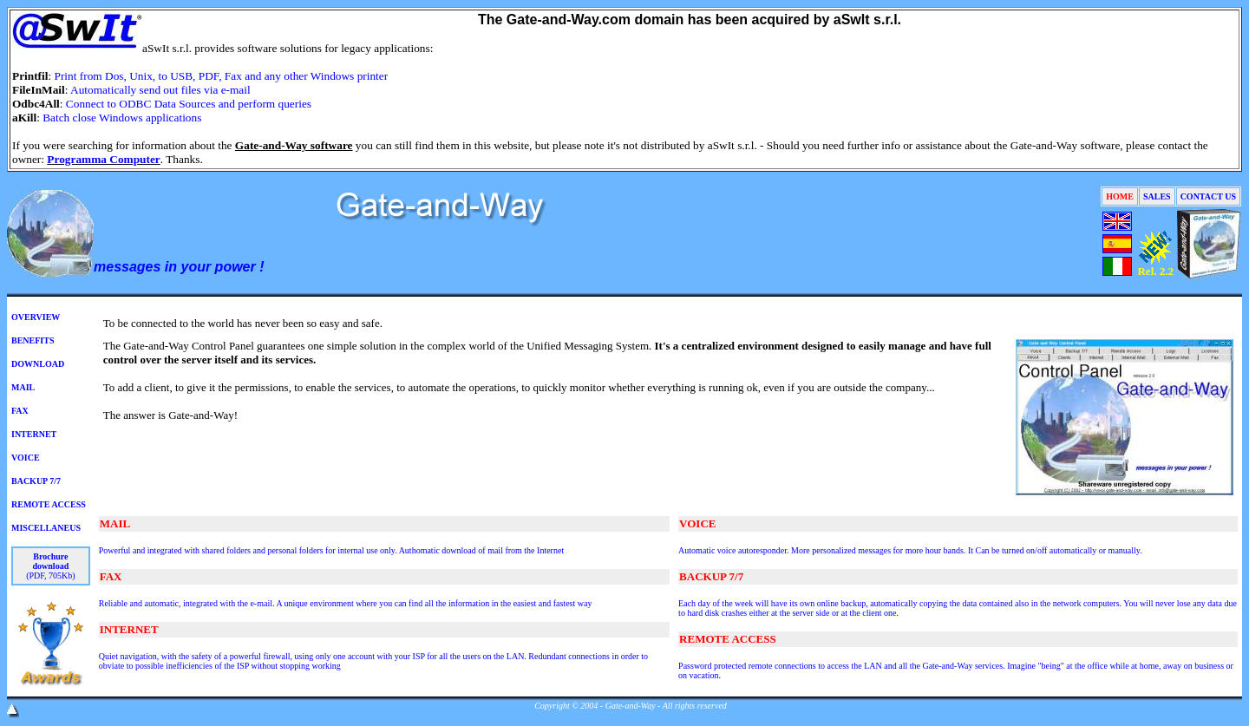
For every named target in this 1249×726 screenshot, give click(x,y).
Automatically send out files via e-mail (160, 89)
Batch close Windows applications (122, 117)
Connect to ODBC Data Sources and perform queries (188, 103)
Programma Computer (103, 159)
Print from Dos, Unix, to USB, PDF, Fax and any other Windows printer (222, 75)
